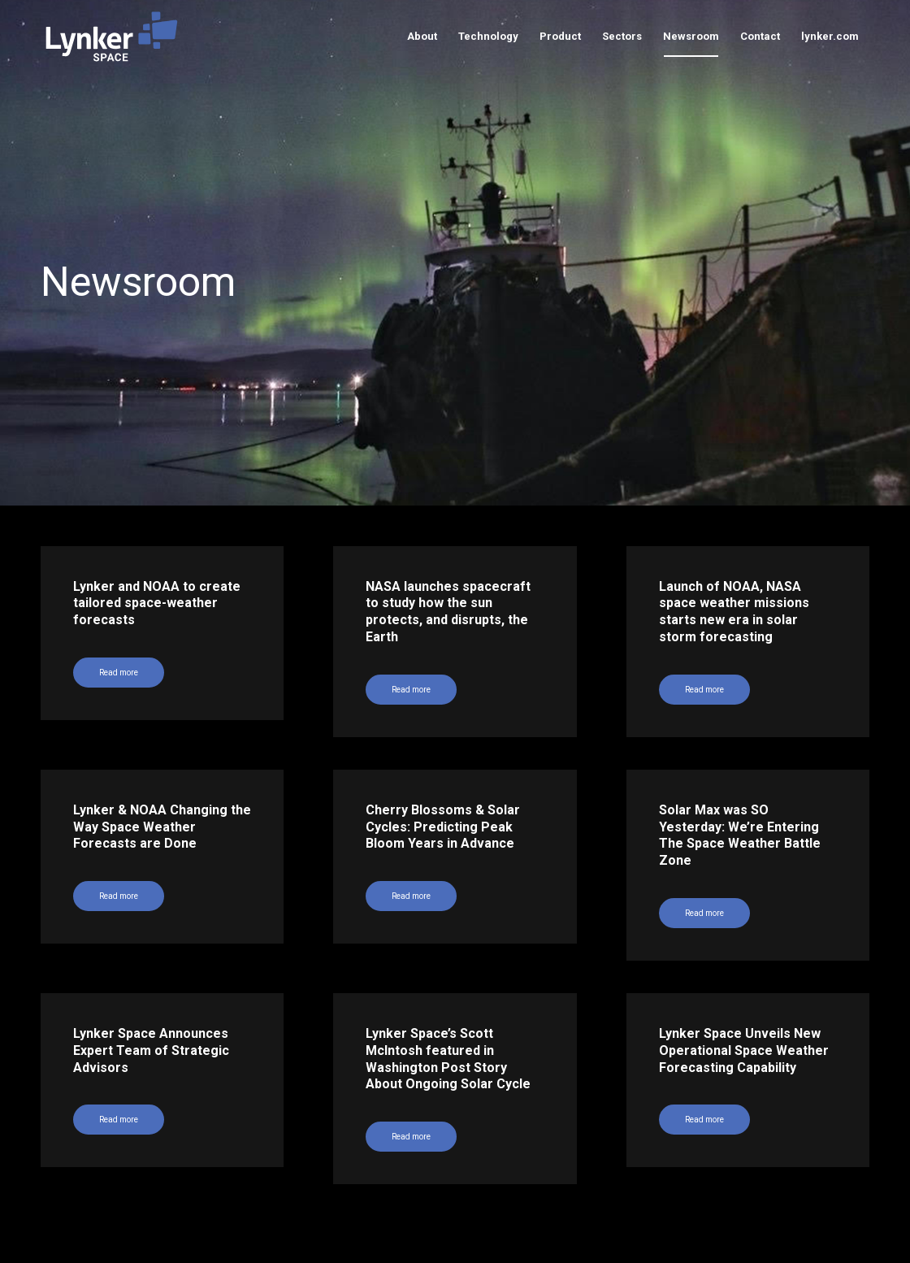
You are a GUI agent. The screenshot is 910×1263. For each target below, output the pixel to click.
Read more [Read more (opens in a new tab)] (118, 672)
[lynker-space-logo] (112, 36)
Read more (411, 896)
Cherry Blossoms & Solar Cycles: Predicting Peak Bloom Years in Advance (443, 827)
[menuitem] (422, 36)
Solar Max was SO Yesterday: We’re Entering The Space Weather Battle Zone (740, 835)
